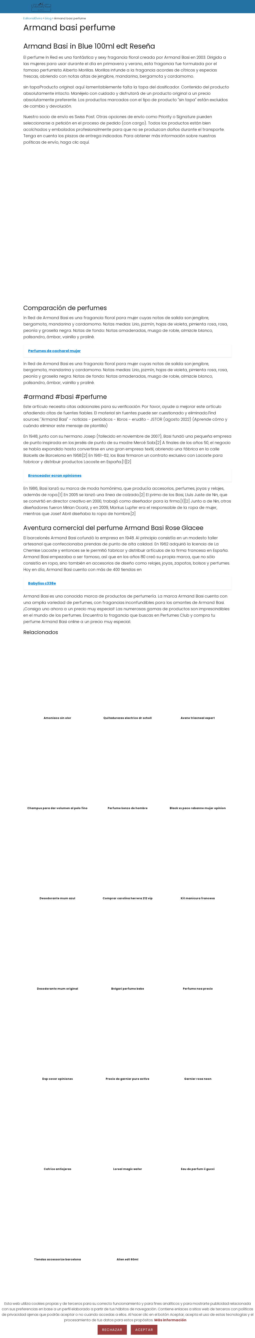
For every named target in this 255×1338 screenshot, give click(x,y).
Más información (170, 1320)
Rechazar (112, 1329)
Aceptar (144, 1329)
